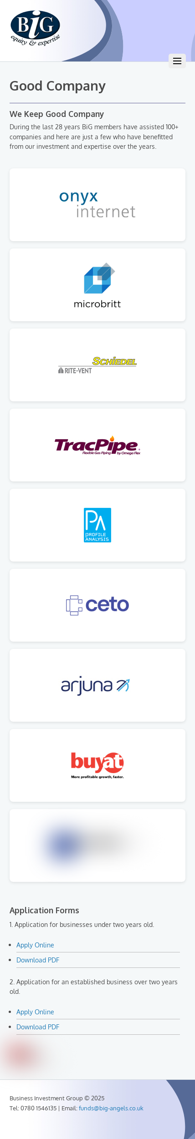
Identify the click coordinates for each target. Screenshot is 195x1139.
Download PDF (37, 960)
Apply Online (35, 945)
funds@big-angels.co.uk (111, 1108)
